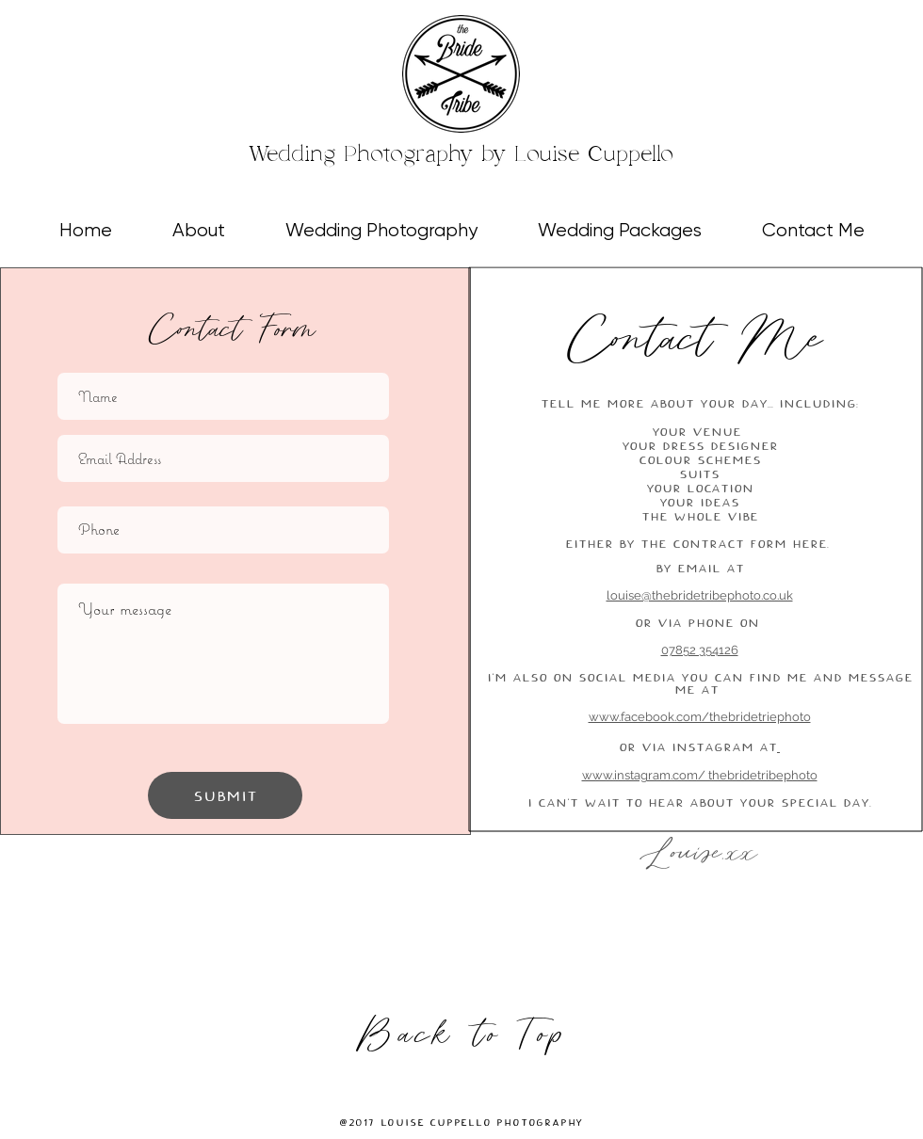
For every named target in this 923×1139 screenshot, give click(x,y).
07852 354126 (699, 650)
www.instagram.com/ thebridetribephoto (700, 775)
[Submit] (225, 795)
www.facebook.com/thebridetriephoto (700, 717)
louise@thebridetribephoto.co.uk (700, 595)
